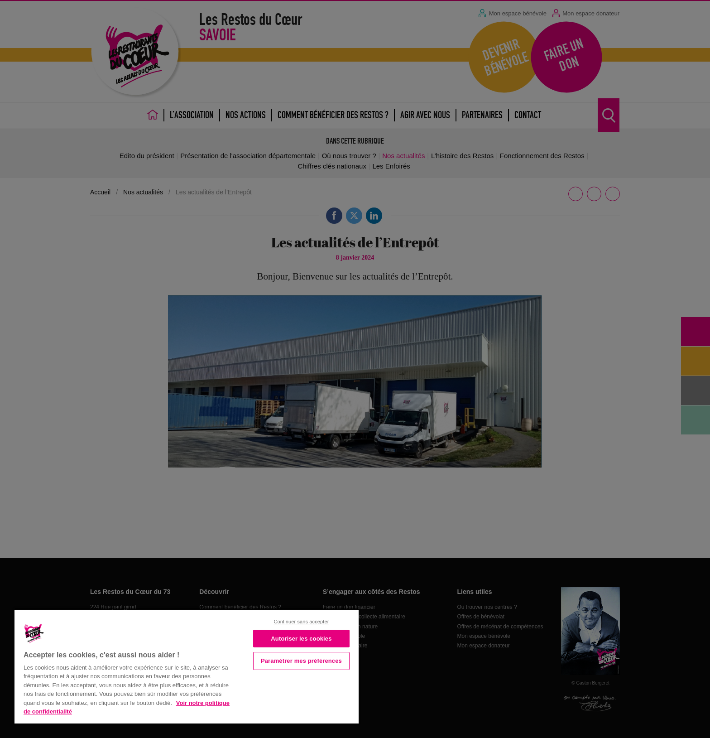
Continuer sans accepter (301, 621)
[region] (186, 666)
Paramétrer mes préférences (301, 660)
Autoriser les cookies (301, 638)
